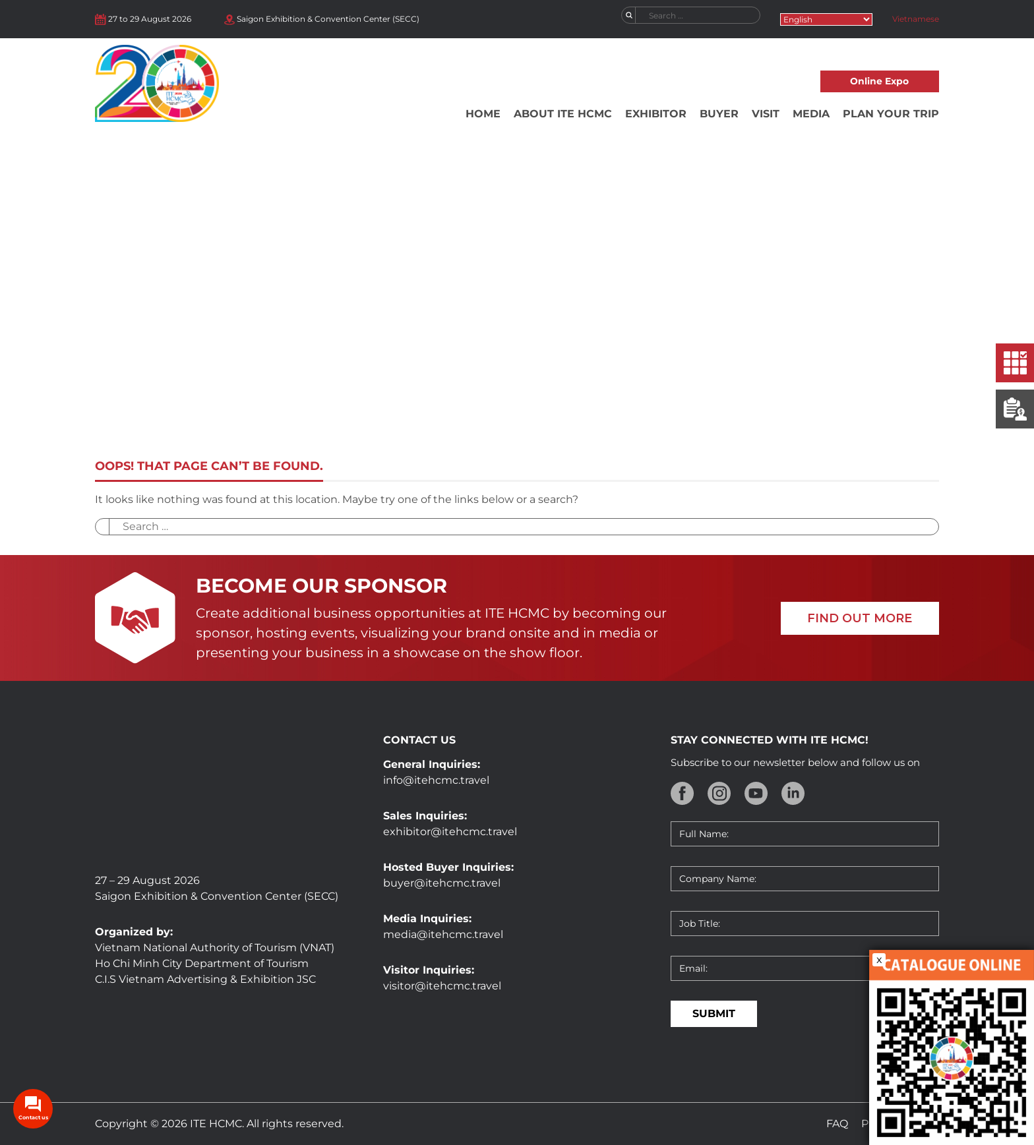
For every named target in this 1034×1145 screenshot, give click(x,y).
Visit (765, 113)
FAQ (837, 1123)
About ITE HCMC (563, 113)
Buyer (719, 113)
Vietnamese (915, 19)
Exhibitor (655, 113)
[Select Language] (826, 19)
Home (483, 113)
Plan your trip (891, 113)
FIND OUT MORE (859, 618)
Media (811, 113)
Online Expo (879, 81)
